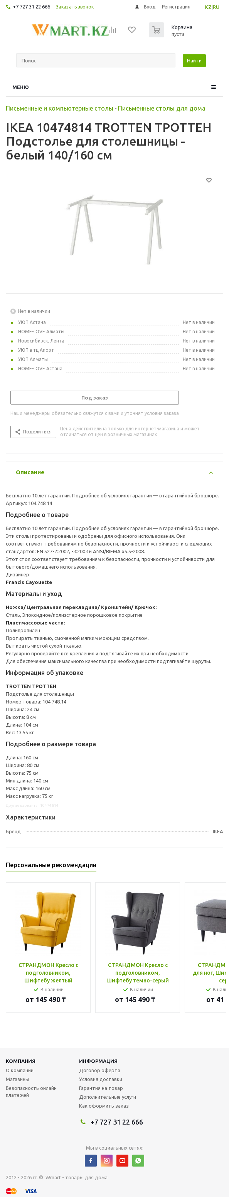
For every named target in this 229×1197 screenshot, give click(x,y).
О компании (20, 1070)
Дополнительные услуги (107, 1097)
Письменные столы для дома (161, 108)
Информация (98, 1061)
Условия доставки (100, 1079)
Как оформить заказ (104, 1105)
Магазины (17, 1079)
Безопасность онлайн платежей (31, 1091)
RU (216, 7)
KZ (208, 7)
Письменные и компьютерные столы (59, 108)
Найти (194, 60)
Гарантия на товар (101, 1088)
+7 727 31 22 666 (31, 6)
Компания (20, 1061)
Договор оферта (99, 1070)
